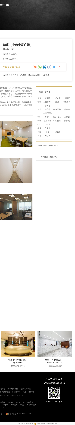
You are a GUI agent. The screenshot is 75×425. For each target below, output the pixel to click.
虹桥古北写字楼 (28, 392)
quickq (10, 402)
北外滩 (47, 124)
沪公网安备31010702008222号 (19, 414)
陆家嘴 (47, 98)
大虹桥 (47, 136)
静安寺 (47, 109)
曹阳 (47, 132)
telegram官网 (28, 402)
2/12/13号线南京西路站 (30, 75)
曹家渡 (67, 109)
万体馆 (67, 117)
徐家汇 (47, 117)
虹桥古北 (47, 121)
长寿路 (57, 132)
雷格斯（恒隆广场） (18, 360)
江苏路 (67, 121)
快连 (22, 405)
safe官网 (14, 405)
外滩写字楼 (16, 392)
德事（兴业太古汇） (54, 360)
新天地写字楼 (13, 389)
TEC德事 (45, 75)
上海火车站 (47, 113)
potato (18, 402)
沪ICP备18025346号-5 (25, 423)
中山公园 (57, 121)
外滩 (57, 102)
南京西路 (57, 109)
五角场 (47, 128)
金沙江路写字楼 (17, 395)
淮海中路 (67, 102)
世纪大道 (57, 98)
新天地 (47, 106)
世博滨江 (67, 98)
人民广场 (47, 102)
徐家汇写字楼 (26, 389)
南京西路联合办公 (11, 75)
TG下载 (5, 405)
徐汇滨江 (57, 117)
